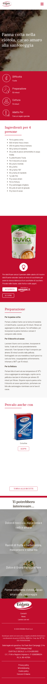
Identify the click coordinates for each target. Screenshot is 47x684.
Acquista (10, 289)
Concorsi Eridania (23, 674)
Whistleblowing (23, 668)
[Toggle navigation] (42, 4)
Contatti (23, 613)
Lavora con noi (23, 619)
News (23, 616)
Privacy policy (23, 665)
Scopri (8, 295)
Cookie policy (23, 671)
